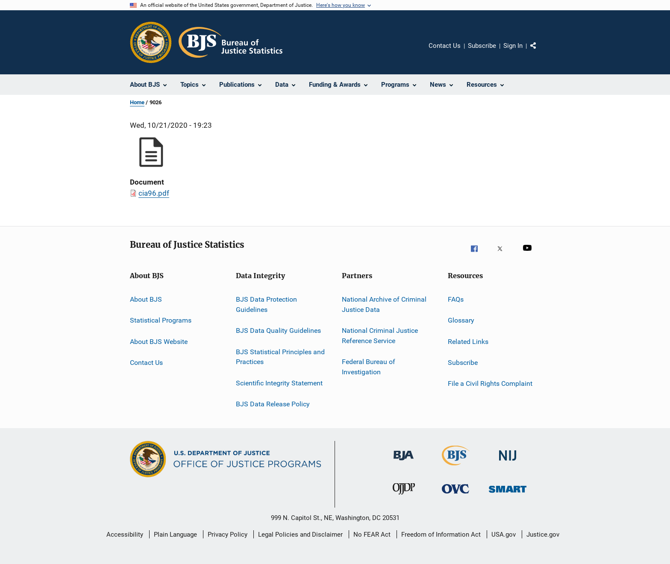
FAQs (456, 299)
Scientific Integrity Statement (279, 383)
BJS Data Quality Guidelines (278, 330)
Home (137, 102)
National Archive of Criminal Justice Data (384, 304)
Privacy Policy (227, 534)
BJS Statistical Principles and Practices (280, 356)
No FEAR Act (372, 534)
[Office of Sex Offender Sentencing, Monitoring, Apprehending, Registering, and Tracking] (507, 498)
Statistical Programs (160, 320)
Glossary (461, 320)
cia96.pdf (153, 193)
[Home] (230, 42)
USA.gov (503, 534)
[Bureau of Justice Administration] (404, 464)
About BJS (146, 299)
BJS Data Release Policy (273, 404)
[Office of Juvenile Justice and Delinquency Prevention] (404, 498)
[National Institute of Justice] (507, 464)
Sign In (513, 46)
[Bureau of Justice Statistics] (456, 467)
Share (540, 51)
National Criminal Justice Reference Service (380, 335)
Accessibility (124, 534)
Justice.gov (542, 534)
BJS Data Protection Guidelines (266, 304)
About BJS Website (159, 342)
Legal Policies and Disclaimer (300, 534)
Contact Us (445, 46)
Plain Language (175, 534)
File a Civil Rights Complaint (490, 383)
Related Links (468, 342)
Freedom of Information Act (441, 534)
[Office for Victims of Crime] (455, 498)
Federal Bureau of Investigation (368, 367)
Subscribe (482, 46)
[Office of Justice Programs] (151, 42)
